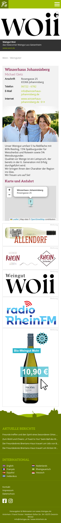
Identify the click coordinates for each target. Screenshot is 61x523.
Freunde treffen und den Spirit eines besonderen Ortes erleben (30, 434)
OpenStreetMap (38, 219)
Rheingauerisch (43, 469)
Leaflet (14, 219)
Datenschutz (8, 493)
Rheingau (4, 4)
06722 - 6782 (28, 86)
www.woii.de (9, 48)
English (10, 465)
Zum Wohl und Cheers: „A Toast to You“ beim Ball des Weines (30, 439)
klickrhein (7, 514)
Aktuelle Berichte (18, 429)
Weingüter (15, 57)
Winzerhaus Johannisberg (27, 70)
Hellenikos (12, 476)
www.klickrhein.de (39, 519)
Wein (5, 57)
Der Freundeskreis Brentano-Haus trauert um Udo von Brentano (30, 443)
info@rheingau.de (21, 519)
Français (11, 469)
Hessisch (40, 472)
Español (10, 472)
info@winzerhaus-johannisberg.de (31, 92)
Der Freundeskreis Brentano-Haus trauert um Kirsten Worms (30, 448)
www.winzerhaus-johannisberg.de (31, 100)
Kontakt (6, 487)
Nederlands (41, 465)
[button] (30, 203)
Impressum (8, 490)
